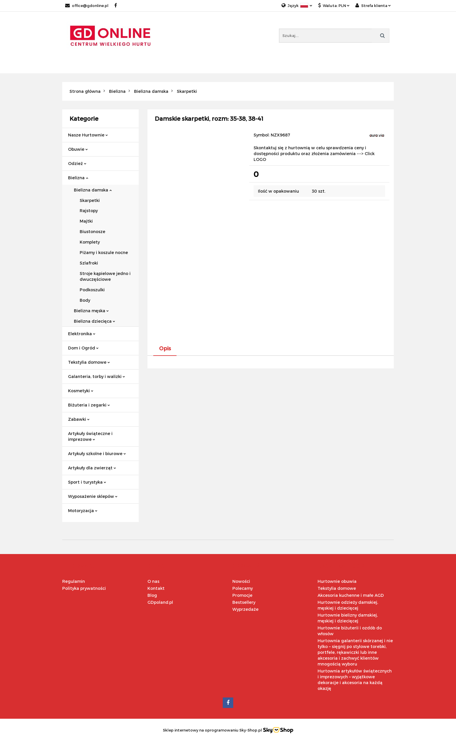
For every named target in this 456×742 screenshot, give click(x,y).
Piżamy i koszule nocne (104, 252)
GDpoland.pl (160, 602)
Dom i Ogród (83, 347)
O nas (153, 581)
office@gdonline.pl (86, 5)
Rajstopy (89, 210)
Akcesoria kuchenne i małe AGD (351, 595)
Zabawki (79, 419)
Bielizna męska (91, 310)
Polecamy (242, 588)
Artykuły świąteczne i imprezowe (90, 436)
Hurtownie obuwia (337, 581)
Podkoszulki (92, 289)
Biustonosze (92, 231)
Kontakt (156, 588)
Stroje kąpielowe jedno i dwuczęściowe (105, 276)
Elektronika (81, 333)
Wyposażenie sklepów (92, 496)
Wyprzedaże (245, 609)
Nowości (241, 581)
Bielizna (78, 177)
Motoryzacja (82, 510)
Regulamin (73, 581)
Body (85, 300)
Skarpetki (90, 200)
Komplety (90, 241)
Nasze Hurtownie (88, 134)
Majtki (86, 221)
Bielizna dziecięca (94, 321)
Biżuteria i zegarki (89, 404)
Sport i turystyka (87, 482)
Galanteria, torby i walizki (96, 376)
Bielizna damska (93, 189)
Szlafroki (89, 262)
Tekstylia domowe (89, 362)
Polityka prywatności (84, 588)
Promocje (242, 595)
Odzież (77, 163)
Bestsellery (243, 602)
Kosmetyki (80, 390)
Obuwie (78, 149)
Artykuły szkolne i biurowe (97, 453)
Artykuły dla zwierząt (92, 467)
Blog (152, 595)
